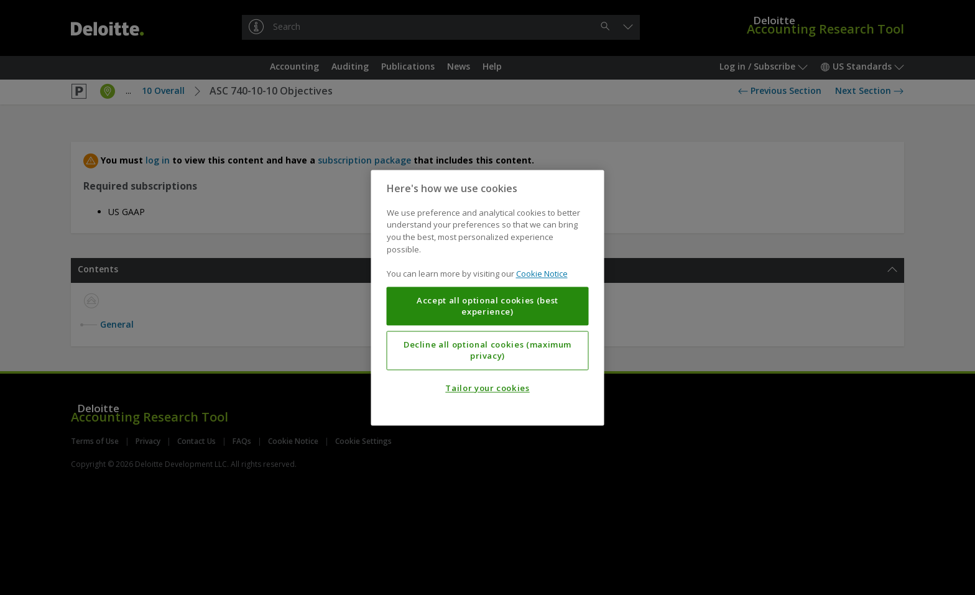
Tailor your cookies (487, 388)
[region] (487, 297)
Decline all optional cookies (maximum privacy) (487, 350)
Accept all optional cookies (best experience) (487, 306)
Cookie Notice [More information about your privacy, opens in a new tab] (542, 273)
